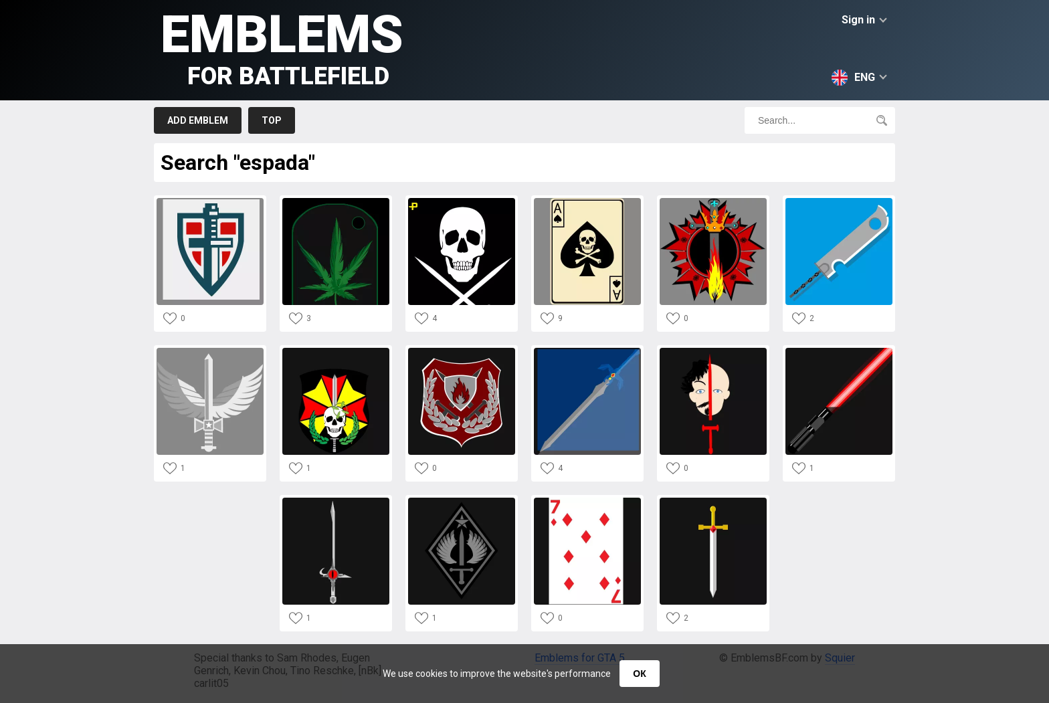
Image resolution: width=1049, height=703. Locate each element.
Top (272, 120)
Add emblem (197, 120)
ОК (639, 673)
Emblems (282, 47)
